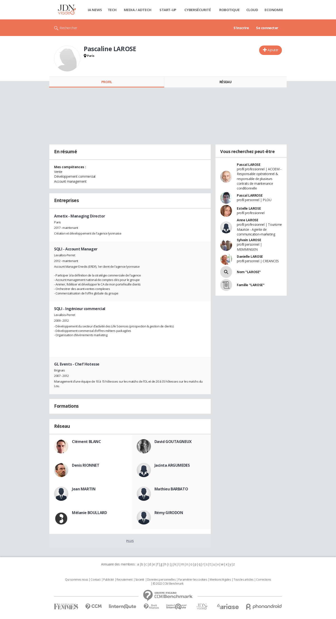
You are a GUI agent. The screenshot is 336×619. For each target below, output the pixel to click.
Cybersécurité (197, 9)
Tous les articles (243, 579)
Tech (112, 9)
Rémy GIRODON (168, 512)
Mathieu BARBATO (171, 489)
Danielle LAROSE (250, 256)
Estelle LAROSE (249, 208)
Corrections (263, 579)
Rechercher (68, 27)
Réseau (225, 82)
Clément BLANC (86, 441)
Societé (139, 579)
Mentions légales (220, 579)
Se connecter (267, 27)
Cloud (252, 9)
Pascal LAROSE (249, 164)
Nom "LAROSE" (249, 272)
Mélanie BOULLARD (89, 512)
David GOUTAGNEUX (173, 441)
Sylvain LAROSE (249, 240)
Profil (106, 82)
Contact (95, 579)
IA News (95, 9)
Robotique (229, 9)
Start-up (167, 9)
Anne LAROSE (247, 220)
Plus (130, 541)
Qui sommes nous (76, 579)
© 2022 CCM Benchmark (168, 583)
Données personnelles (161, 579)
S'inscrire (241, 27)
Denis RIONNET (85, 465)
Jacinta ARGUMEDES (172, 465)
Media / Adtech (137, 9)
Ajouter (273, 50)
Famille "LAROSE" (250, 285)
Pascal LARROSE (249, 195)
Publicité (108, 579)
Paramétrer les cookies (192, 579)
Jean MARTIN (83, 489)
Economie (274, 9)
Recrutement (124, 579)
